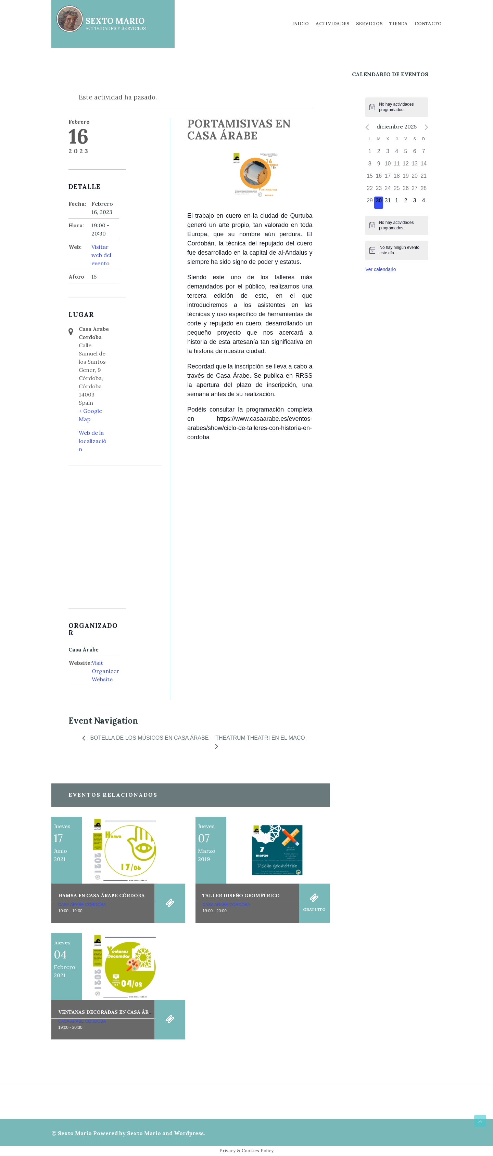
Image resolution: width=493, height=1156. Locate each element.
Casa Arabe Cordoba (82, 904)
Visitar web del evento (101, 255)
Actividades (332, 24)
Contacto (428, 24)
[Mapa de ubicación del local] (104, 502)
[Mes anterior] (367, 127)
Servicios (369, 24)
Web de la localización (92, 441)
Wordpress (189, 1133)
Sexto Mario (75, 1133)
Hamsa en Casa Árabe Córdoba (101, 895)
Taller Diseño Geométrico (241, 895)
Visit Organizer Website (105, 671)
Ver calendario (380, 269)
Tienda (398, 24)
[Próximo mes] (426, 127)
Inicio (300, 24)
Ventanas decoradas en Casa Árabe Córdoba (122, 1012)
